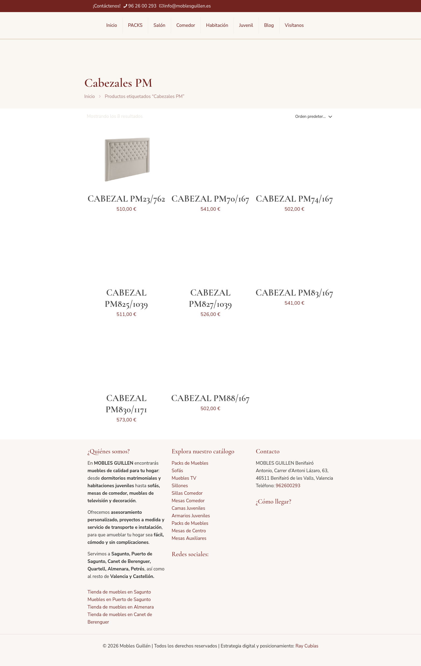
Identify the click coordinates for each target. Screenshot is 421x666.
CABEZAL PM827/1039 (210, 298)
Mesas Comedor (188, 501)
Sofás (177, 471)
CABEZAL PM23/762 (126, 198)
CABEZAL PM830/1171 (126, 404)
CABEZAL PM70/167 (210, 198)
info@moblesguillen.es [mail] (187, 6)
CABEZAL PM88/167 (210, 398)
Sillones (180, 486)
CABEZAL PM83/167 (294, 292)
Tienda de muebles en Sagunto (119, 592)
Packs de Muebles (190, 463)
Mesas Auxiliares (189, 538)
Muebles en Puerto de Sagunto (119, 599)
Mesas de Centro (189, 531)
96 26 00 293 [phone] (142, 6)
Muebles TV (184, 478)
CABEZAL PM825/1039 (126, 298)
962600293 (288, 486)
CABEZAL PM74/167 (294, 198)
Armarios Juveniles (191, 516)
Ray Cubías (306, 646)
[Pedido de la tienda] (314, 116)
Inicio (89, 96)
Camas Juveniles (188, 508)
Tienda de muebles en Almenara (121, 607)
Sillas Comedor (187, 493)
